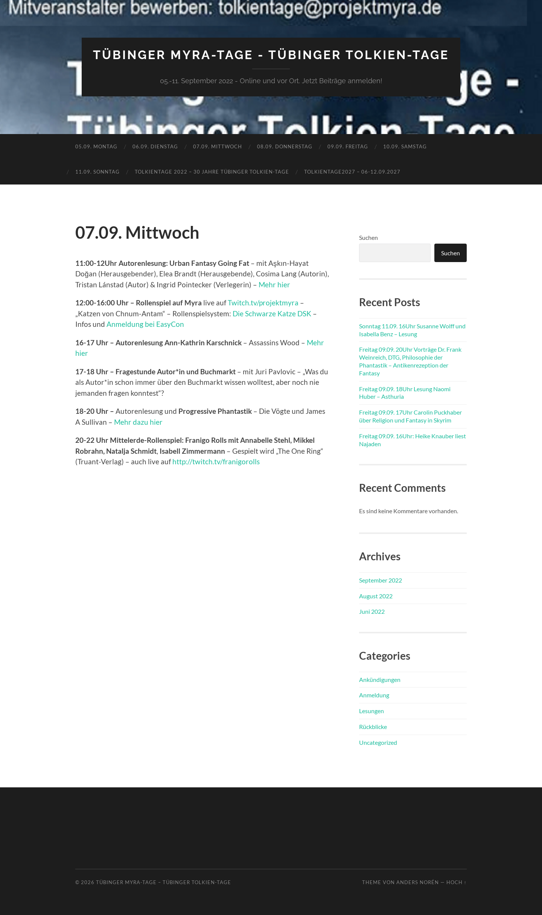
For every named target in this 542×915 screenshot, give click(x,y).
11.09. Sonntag (97, 172)
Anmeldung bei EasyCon (145, 324)
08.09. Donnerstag (284, 146)
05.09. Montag (96, 146)
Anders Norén (417, 882)
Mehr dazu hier (138, 422)
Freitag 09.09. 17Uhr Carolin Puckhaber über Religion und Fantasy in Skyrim (410, 416)
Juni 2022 (372, 611)
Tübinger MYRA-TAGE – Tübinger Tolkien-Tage (163, 882)
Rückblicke (373, 726)
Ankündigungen (379, 679)
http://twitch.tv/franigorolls (216, 461)
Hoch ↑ (456, 882)
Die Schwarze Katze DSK (272, 313)
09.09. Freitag (347, 146)
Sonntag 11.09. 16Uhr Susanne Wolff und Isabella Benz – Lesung (412, 329)
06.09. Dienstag (155, 146)
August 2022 (376, 595)
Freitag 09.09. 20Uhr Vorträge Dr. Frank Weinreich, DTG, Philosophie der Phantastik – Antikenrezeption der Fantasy (410, 361)
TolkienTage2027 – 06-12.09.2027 (352, 172)
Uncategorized (378, 742)
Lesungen (371, 710)
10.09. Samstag (405, 146)
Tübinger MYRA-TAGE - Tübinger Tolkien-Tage (271, 55)
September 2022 (380, 580)
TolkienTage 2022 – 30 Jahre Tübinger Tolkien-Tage (212, 172)
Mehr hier (274, 284)
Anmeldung (374, 694)
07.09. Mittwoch (217, 146)
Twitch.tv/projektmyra (263, 302)
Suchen (368, 237)
